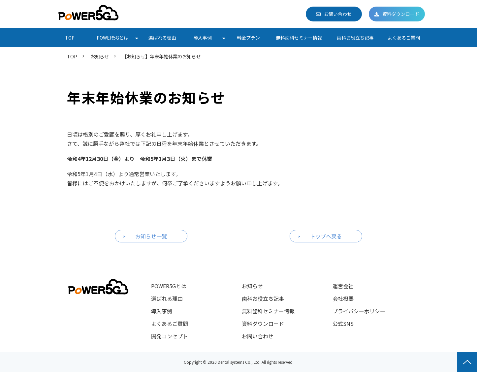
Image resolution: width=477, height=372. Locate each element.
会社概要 (343, 298)
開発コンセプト (169, 336)
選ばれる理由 (162, 37)
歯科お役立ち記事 (355, 37)
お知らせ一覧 (151, 236)
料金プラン (248, 37)
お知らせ (99, 56)
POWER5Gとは (112, 37)
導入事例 (202, 37)
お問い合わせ (338, 14)
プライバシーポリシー (359, 311)
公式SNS (343, 323)
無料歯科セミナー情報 (299, 37)
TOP (70, 37)
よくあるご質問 (404, 37)
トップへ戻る (326, 236)
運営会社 (343, 286)
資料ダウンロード (400, 14)
